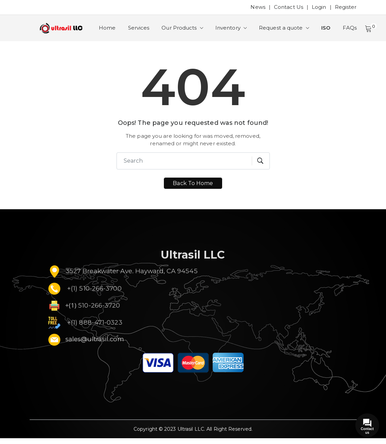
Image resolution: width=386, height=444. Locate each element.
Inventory (232, 31)
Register (346, 7)
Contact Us (288, 7)
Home (107, 31)
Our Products (182, 31)
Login (319, 7)
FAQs (356, 31)
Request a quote (286, 31)
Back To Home (193, 189)
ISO (331, 31)
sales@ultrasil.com (94, 345)
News (257, 7)
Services (140, 31)
